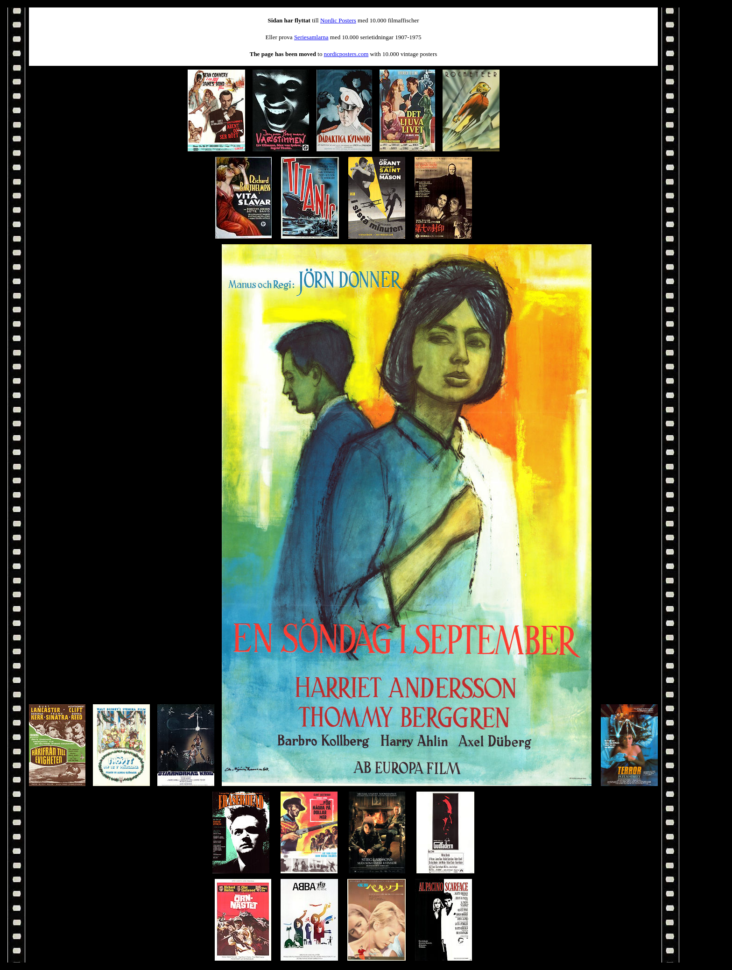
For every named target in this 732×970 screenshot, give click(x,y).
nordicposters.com (346, 53)
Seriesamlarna (311, 37)
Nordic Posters (338, 20)
